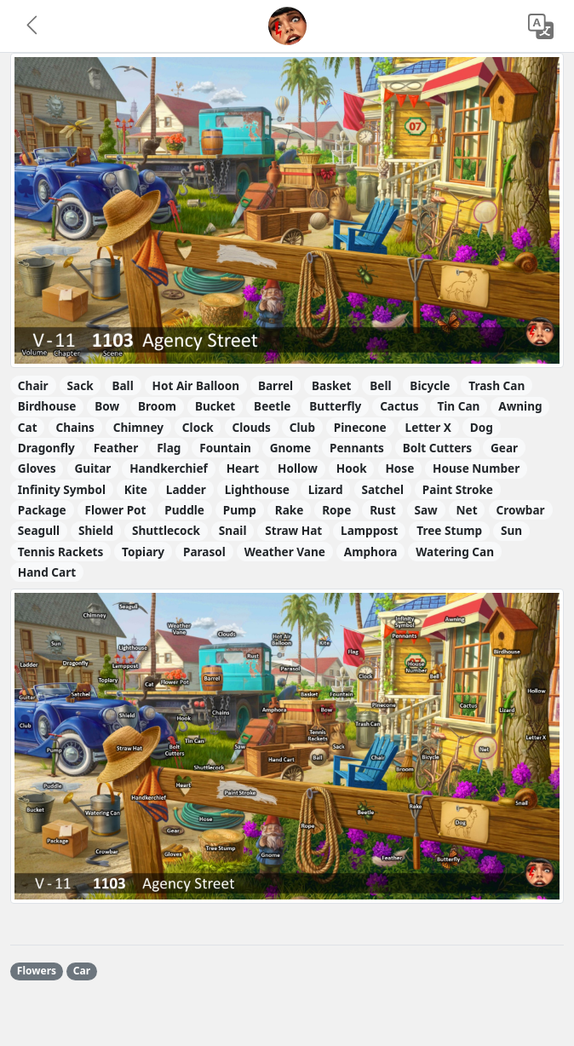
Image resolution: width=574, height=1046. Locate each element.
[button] (33, 26)
